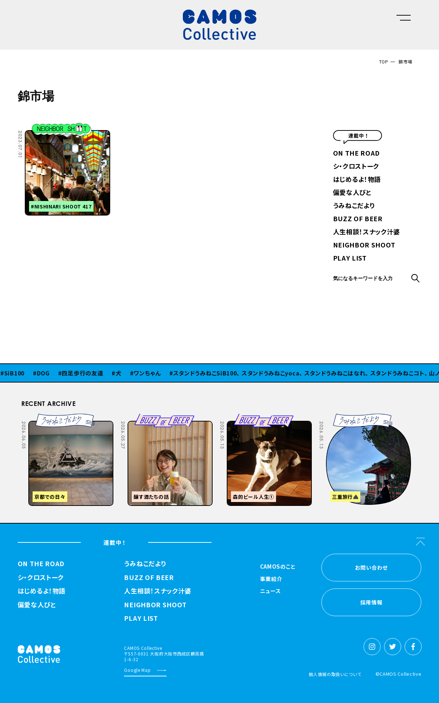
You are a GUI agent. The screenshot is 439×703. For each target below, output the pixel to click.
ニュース (270, 591)
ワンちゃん (149, 373)
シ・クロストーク (356, 167)
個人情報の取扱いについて (335, 674)
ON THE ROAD (356, 153)
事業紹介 (271, 579)
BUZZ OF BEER (358, 219)
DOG (45, 373)
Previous (347, 418)
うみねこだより (354, 206)
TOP (383, 61)
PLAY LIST (350, 258)
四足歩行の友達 (84, 373)
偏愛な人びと (352, 193)
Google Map (137, 670)
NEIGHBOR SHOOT (364, 245)
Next (365, 418)
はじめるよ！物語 (357, 180)
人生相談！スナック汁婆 (366, 232)
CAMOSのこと (278, 567)
